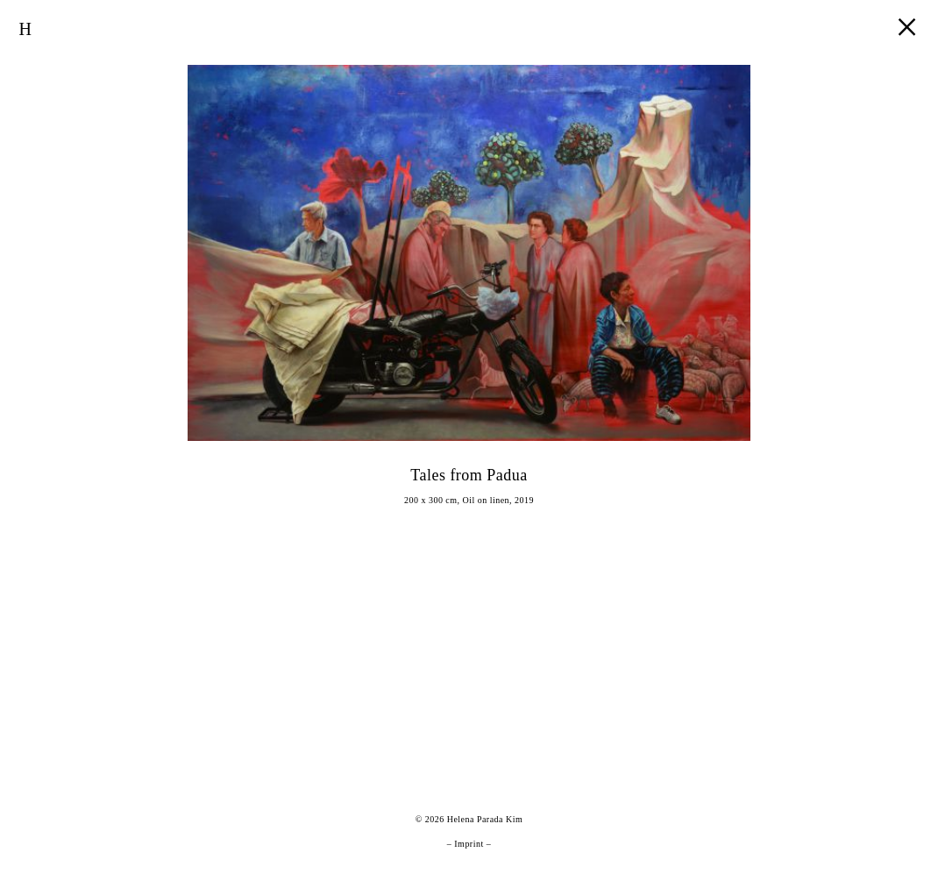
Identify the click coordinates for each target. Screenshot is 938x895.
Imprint (468, 844)
